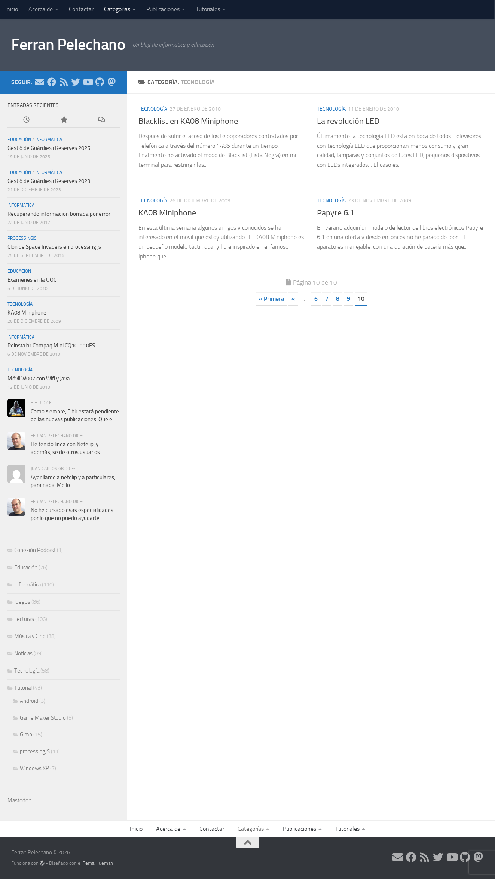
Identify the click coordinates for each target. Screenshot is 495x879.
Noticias (23, 653)
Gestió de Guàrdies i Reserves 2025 (48, 148)
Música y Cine (30, 636)
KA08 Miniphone (167, 213)
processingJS (22, 238)
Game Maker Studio (43, 717)
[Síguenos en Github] (99, 81)
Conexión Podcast (35, 550)
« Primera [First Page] (271, 298)
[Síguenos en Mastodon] (111, 81)
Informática (48, 139)
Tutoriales (208, 9)
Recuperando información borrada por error (58, 214)
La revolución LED (348, 121)
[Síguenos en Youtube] (87, 81)
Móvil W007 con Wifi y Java (38, 378)
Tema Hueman (98, 863)
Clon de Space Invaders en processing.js (54, 247)
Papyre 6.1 (335, 213)
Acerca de (40, 9)
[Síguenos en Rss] (63, 81)
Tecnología (152, 109)
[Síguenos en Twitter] (75, 81)
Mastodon (19, 800)
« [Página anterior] (293, 298)
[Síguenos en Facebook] (51, 81)
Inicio (11, 9)
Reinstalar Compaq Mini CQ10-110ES (51, 345)
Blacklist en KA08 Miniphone (188, 121)
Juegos (22, 601)
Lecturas (24, 619)
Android (29, 701)
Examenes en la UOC (31, 279)
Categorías (117, 9)
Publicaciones (163, 9)
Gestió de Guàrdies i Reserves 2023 (48, 181)
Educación (19, 139)
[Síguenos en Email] (39, 81)
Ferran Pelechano (68, 44)
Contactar (81, 9)
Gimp (26, 734)
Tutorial (23, 687)
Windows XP (34, 768)
